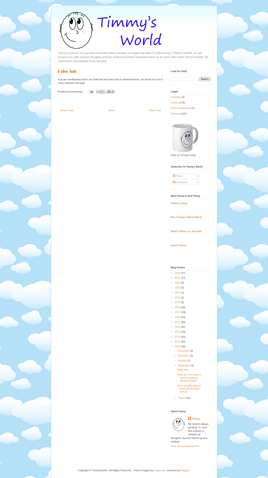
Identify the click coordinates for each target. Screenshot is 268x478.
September (184, 365)
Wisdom (175, 113)
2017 (178, 312)
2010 (178, 346)
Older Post (155, 110)
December (184, 350)
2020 (178, 297)
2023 (178, 282)
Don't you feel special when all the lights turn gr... (189, 388)
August (182, 397)
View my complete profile (185, 446)
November (184, 355)
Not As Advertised (181, 108)
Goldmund (159, 470)
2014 (178, 326)
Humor (174, 102)
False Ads (67, 71)
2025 (178, 272)
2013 (178, 331)
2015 (178, 322)
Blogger (185, 470)
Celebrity (176, 97)
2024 (178, 277)
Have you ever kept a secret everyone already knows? (189, 377)
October (182, 360)
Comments (180, 182)
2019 (178, 302)
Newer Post (67, 110)
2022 (178, 287)
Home (111, 110)
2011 (178, 341)
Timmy (196, 418)
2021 (178, 292)
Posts (177, 175)
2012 (178, 336)
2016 (178, 317)
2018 (178, 307)
